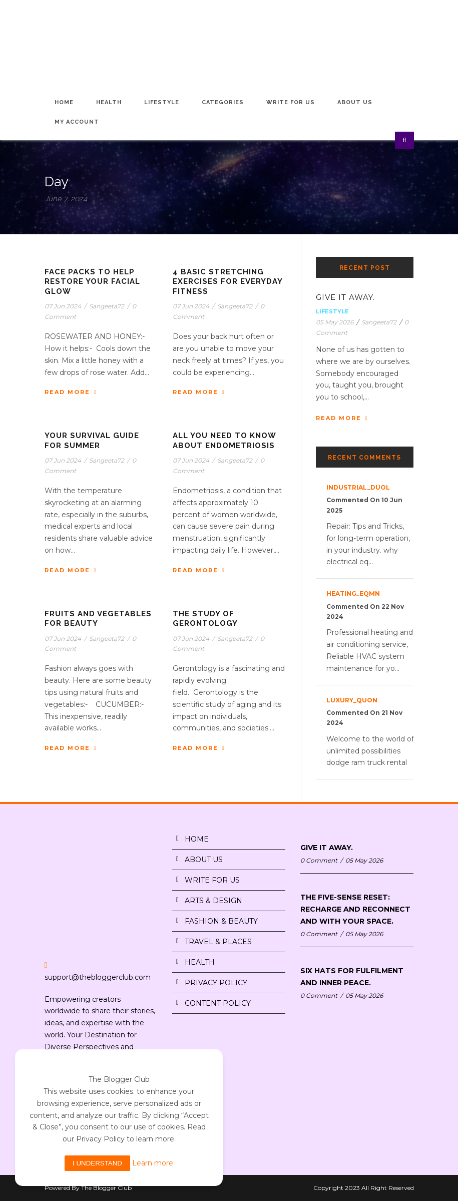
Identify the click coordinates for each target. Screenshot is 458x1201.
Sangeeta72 (106, 306)
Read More (71, 391)
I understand (97, 1163)
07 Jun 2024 (63, 306)
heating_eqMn (353, 593)
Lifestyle (161, 102)
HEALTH (200, 962)
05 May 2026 (334, 322)
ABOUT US (204, 859)
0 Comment (318, 860)
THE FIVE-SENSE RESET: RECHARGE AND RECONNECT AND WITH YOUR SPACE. (355, 909)
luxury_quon (351, 700)
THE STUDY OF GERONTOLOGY (205, 618)
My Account (77, 122)
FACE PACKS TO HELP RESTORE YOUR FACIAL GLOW (92, 281)
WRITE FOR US (212, 880)
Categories (223, 102)
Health (109, 102)
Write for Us (290, 102)
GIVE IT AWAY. (345, 297)
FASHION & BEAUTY (221, 921)
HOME (197, 839)
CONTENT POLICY (218, 1003)
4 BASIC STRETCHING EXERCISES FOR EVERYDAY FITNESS (227, 281)
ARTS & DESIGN (213, 900)
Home (64, 102)
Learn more (152, 1162)
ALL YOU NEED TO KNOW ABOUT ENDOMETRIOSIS (224, 440)
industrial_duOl (358, 487)
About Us (354, 102)
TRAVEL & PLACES (218, 941)
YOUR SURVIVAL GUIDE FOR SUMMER (92, 440)
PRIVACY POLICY (216, 982)
